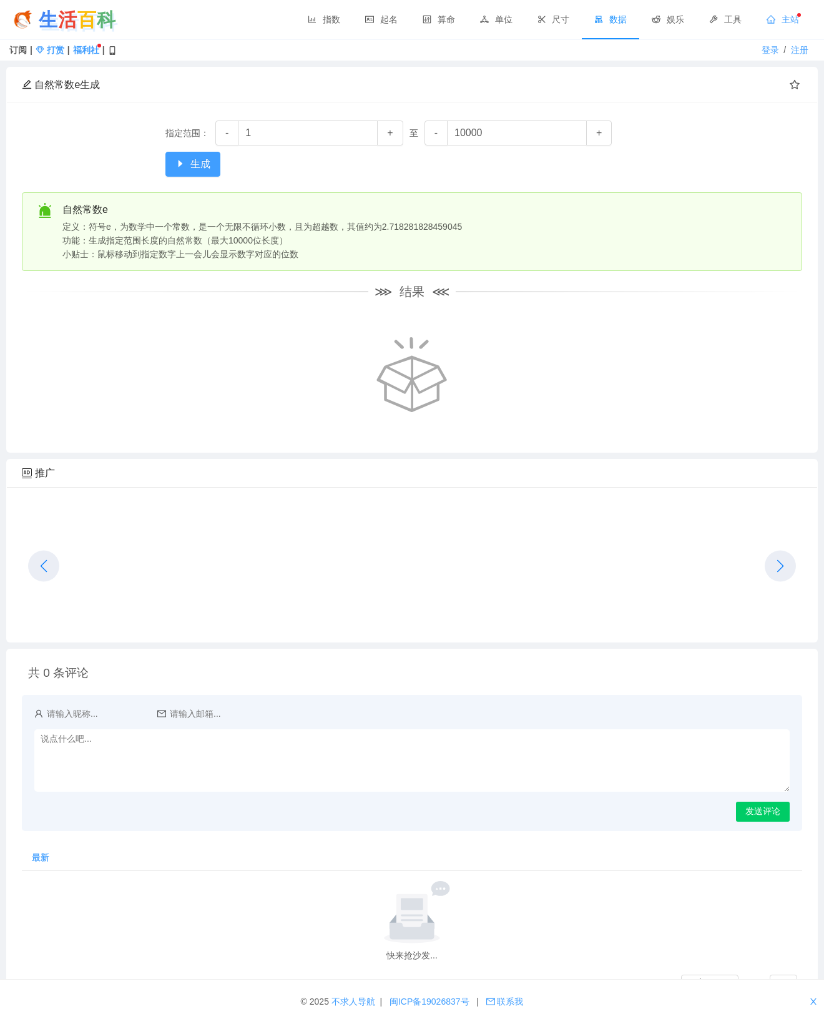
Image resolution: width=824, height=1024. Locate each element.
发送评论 (762, 811)
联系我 (505, 1002)
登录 (772, 50)
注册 (799, 50)
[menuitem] (324, 20)
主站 (783, 19)
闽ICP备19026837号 (431, 1002)
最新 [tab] (40, 857)
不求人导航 (354, 1002)
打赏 (50, 50)
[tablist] (412, 857)
